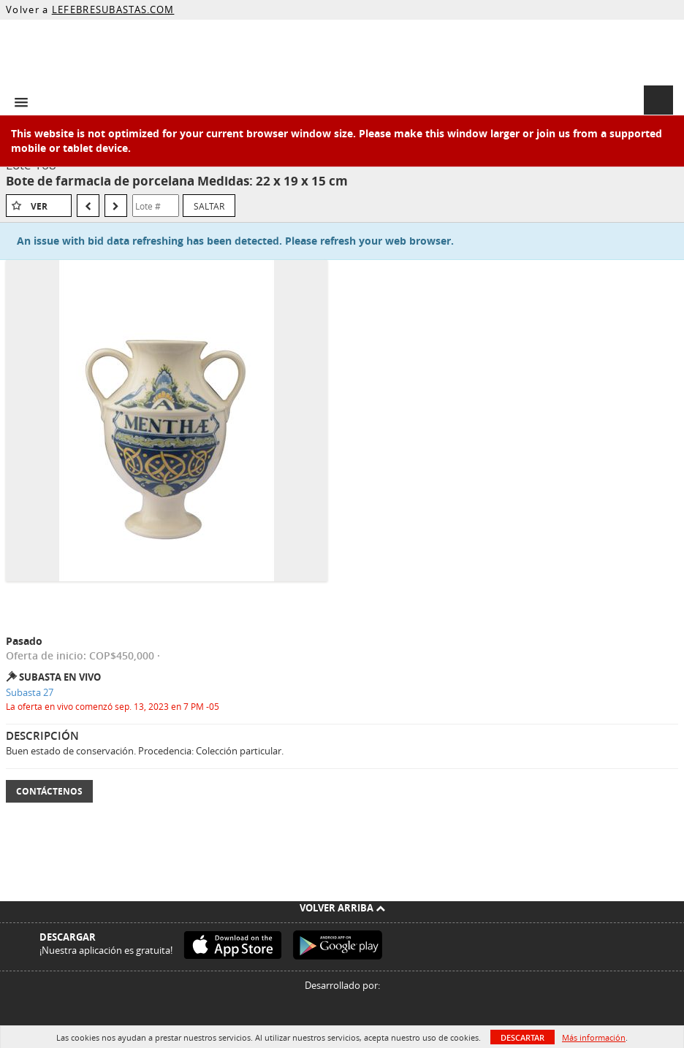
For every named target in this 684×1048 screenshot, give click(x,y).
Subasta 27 (29, 692)
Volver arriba (342, 907)
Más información (594, 1037)
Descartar (522, 1037)
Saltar (209, 206)
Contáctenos (49, 791)
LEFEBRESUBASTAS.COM (113, 9)
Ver (39, 206)
